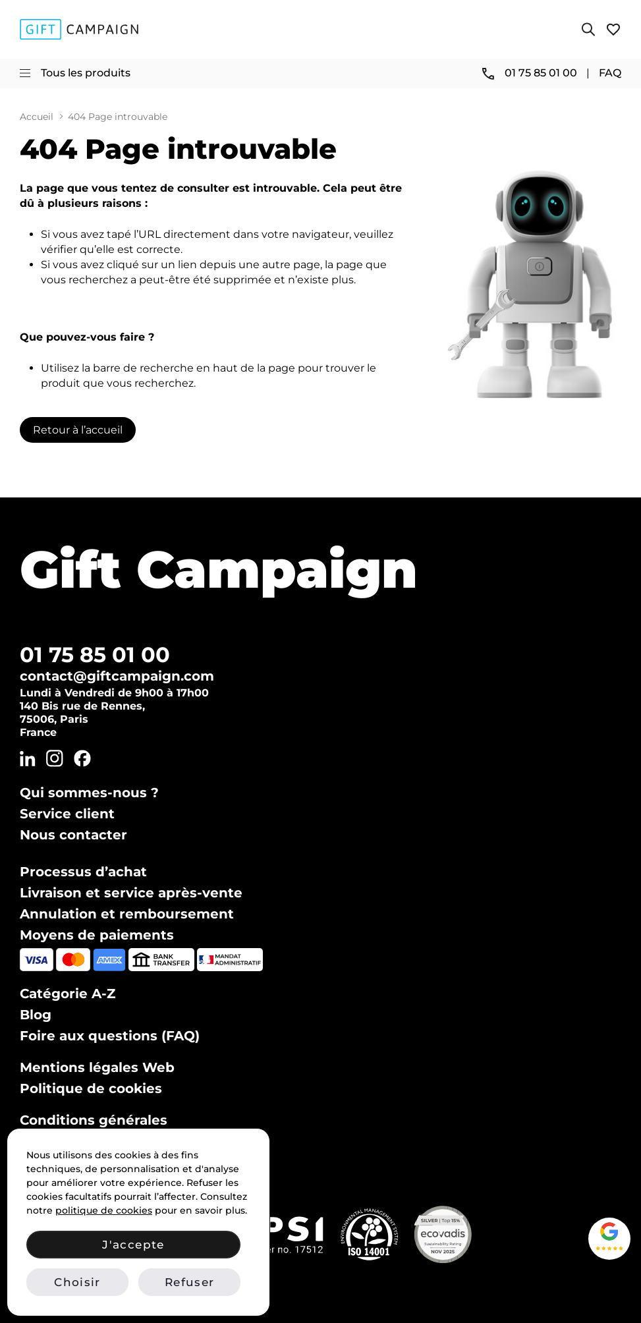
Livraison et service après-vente (131, 893)
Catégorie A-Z (67, 993)
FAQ (610, 73)
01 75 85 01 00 (95, 654)
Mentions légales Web (97, 1067)
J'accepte (133, 1244)
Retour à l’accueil (78, 430)
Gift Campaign (219, 569)
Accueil (36, 117)
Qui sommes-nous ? (89, 793)
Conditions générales (93, 1120)
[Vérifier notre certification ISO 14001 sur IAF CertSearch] (369, 1234)
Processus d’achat (83, 872)
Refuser (189, 1282)
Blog (35, 1015)
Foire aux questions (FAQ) (110, 1036)
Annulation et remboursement (127, 914)
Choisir (77, 1282)
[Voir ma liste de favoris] (613, 29)
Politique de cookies (91, 1088)
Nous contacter (73, 835)
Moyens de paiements (97, 935)
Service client (67, 814)
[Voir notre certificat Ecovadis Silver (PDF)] (443, 1234)
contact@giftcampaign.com (117, 676)
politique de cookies (103, 1210)
